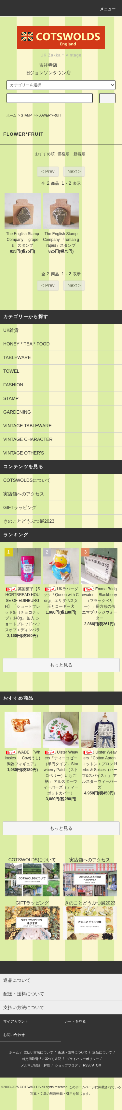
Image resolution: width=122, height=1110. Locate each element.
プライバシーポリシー (82, 1059)
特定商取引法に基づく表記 (41, 1059)
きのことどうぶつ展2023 (28, 521)
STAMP (26, 115)
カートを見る (75, 1021)
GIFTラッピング (19, 507)
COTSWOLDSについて (27, 480)
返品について (102, 1052)
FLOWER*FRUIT (48, 115)
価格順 (63, 154)
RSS (86, 1065)
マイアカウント (15, 1021)
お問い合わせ (14, 1035)
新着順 (79, 154)
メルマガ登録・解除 (35, 1065)
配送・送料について (73, 1052)
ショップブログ (66, 1065)
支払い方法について (38, 1052)
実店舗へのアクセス (23, 493)
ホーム (11, 115)
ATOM (96, 1065)
